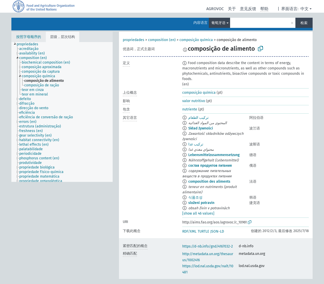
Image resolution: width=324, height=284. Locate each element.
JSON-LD (217, 231)
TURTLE (203, 231)
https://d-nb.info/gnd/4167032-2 (207, 246)
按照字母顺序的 (28, 37)
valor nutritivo (193, 101)
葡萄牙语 (218, 23)
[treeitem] (29, 44)
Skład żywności (200, 128)
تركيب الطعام (198, 118)
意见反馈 (248, 8)
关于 (232, 8)
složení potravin (201, 203)
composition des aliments (209, 181)
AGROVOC (215, 8)
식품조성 (195, 197)
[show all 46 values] (198, 213)
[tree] (62, 112)
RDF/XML (189, 231)
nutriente (189, 109)
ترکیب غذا (195, 144)
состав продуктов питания (210, 165)
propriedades (133, 40)
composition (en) (162, 40)
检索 (304, 23)
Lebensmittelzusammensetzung (214, 155)
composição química (196, 40)
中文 (304, 8)
